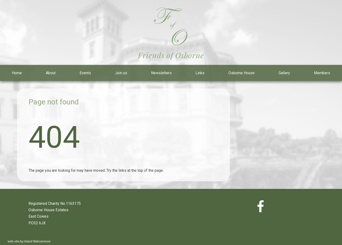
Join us (121, 73)
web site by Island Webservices (29, 241)
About (51, 73)
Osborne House (241, 73)
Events (85, 73)
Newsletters (161, 73)
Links (199, 73)
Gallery (284, 73)
